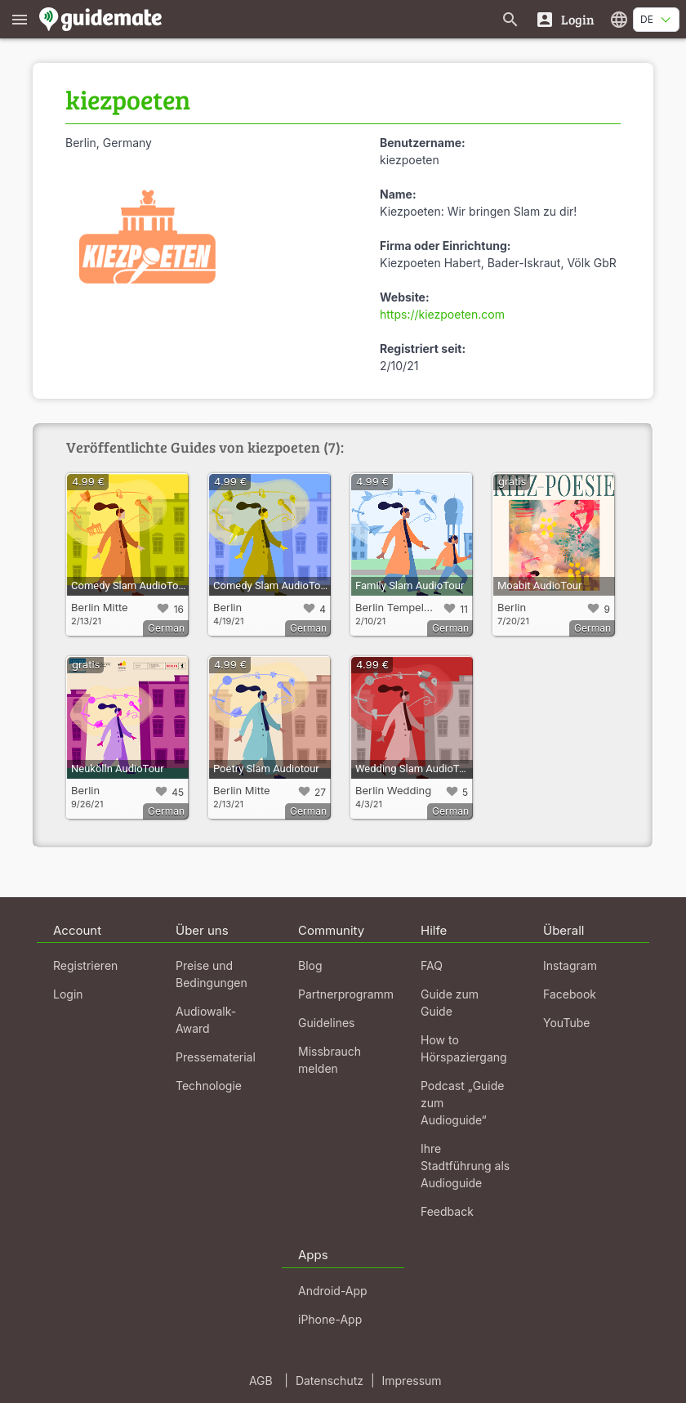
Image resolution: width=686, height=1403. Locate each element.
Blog (310, 965)
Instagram (570, 965)
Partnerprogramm (346, 994)
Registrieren (85, 965)
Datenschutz (329, 1380)
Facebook (569, 994)
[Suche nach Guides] (510, 19)
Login (68, 994)
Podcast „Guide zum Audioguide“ (462, 1103)
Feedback (447, 1211)
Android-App (333, 1291)
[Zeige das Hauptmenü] (19, 19)
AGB (261, 1380)
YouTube (566, 1023)
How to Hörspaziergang (464, 1048)
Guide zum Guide (450, 1002)
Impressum (412, 1380)
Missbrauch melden (329, 1059)
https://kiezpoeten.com (442, 314)
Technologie (209, 1085)
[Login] (564, 19)
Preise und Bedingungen (211, 974)
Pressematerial (216, 1057)
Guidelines (326, 1023)
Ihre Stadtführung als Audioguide (465, 1166)
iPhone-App (330, 1319)
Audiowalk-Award (206, 1019)
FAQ (432, 965)
